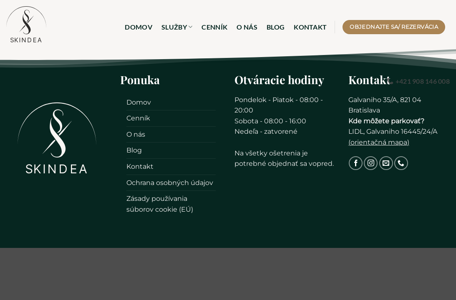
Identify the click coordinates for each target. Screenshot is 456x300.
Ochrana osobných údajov (169, 183)
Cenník (214, 27)
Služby (176, 27)
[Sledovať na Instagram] (371, 163)
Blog (276, 27)
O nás (247, 27)
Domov (138, 27)
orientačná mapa (378, 142)
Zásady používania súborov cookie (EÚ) (159, 204)
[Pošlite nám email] (386, 163)
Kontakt (310, 27)
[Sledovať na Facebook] (356, 163)
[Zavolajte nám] (401, 163)
